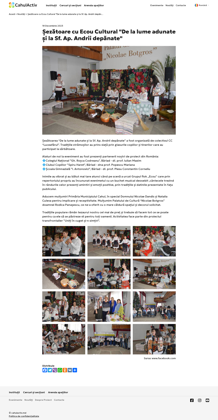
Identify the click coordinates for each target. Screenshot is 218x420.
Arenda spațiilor (94, 5)
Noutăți (170, 5)
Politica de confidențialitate (24, 416)
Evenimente (156, 5)
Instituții (51, 5)
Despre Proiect (43, 399)
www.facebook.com (164, 358)
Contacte (181, 5)
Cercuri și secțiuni (70, 5)
